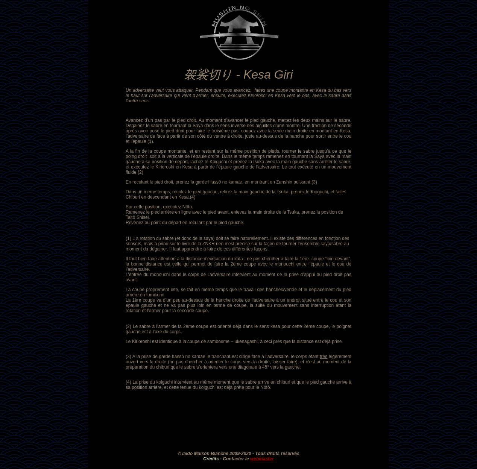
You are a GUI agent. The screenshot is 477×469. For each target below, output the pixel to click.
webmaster (262, 458)
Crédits (211, 458)
